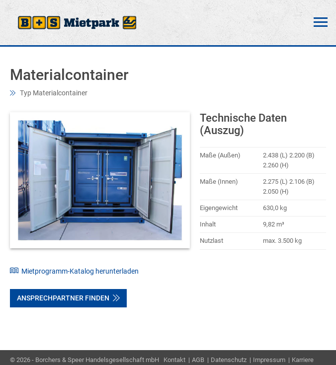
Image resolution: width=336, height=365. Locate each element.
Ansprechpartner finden (68, 298)
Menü (320, 22)
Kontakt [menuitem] (174, 360)
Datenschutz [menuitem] (229, 360)
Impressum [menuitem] (269, 360)
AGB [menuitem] (198, 360)
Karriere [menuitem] (303, 360)
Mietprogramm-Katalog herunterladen (74, 271)
